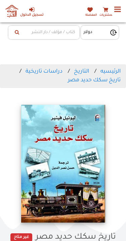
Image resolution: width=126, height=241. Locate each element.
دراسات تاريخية (44, 72)
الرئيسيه (110, 72)
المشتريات (106, 15)
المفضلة (91, 15)
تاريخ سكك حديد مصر (94, 80)
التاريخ (81, 72)
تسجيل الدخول (31, 12)
